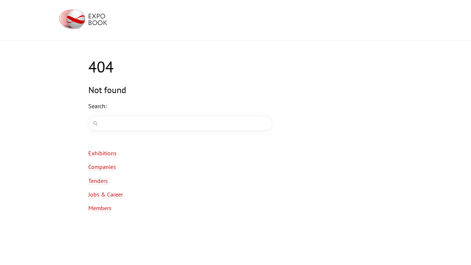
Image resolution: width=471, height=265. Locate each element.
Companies (102, 166)
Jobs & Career (105, 194)
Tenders (98, 180)
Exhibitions (102, 153)
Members (99, 208)
